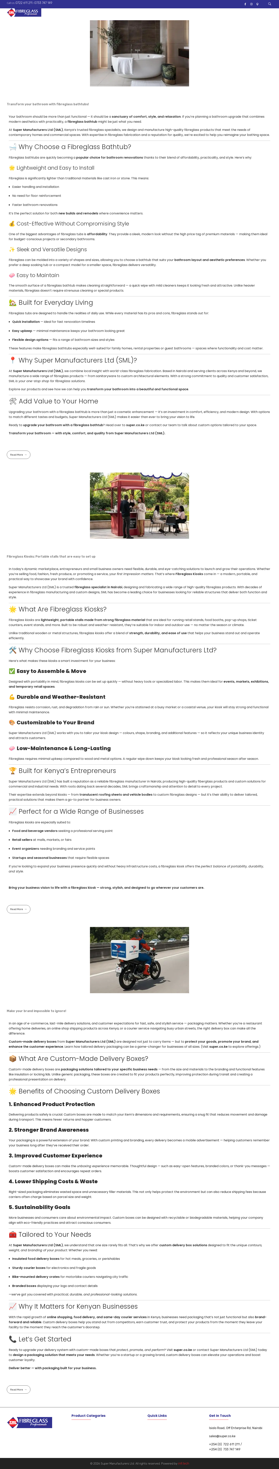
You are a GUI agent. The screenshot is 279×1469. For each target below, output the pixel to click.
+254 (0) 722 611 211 (224, 1444)
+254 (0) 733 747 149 (224, 1449)
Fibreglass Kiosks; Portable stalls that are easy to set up (51, 556)
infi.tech (183, 1463)
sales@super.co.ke (222, 1436)
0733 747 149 (43, 3)
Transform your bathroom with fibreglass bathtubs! (48, 104)
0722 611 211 (24, 3)
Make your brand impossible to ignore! (36, 1011)
